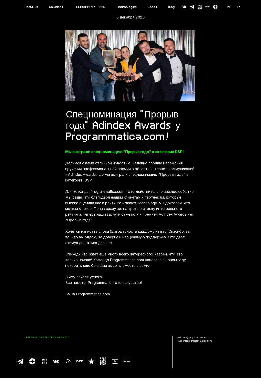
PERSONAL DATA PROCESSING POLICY (47, 337)
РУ (229, 7)
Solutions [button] (56, 7)
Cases (152, 7)
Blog (171, 7)
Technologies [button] (126, 7)
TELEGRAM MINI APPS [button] (89, 7)
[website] (184, 7)
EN (239, 7)
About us (31, 7)
